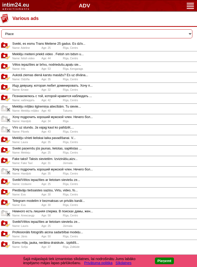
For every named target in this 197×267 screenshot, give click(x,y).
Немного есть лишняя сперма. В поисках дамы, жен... (52, 211)
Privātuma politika (98, 263)
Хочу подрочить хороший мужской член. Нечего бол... (52, 117)
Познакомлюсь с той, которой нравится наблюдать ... (52, 96)
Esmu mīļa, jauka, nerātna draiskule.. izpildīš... (45, 243)
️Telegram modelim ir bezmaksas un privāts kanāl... (48, 201)
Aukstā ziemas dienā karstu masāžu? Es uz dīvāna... (50, 75)
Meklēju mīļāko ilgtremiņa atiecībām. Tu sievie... (46, 106)
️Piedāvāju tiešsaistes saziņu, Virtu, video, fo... (45, 190)
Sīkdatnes (123, 263)
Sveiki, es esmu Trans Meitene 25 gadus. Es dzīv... (48, 43)
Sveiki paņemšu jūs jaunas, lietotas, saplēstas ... (47, 148)
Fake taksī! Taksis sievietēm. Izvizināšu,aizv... (44, 159)
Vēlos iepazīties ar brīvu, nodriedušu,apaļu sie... (46, 64)
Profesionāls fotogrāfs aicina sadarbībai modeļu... (47, 232)
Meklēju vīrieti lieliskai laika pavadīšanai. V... (44, 138)
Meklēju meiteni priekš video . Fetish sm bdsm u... (48, 54)
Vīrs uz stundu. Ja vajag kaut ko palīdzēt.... (43, 127)
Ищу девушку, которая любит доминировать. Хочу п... (52, 85)
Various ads (26, 18)
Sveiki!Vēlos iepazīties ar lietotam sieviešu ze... (46, 180)
